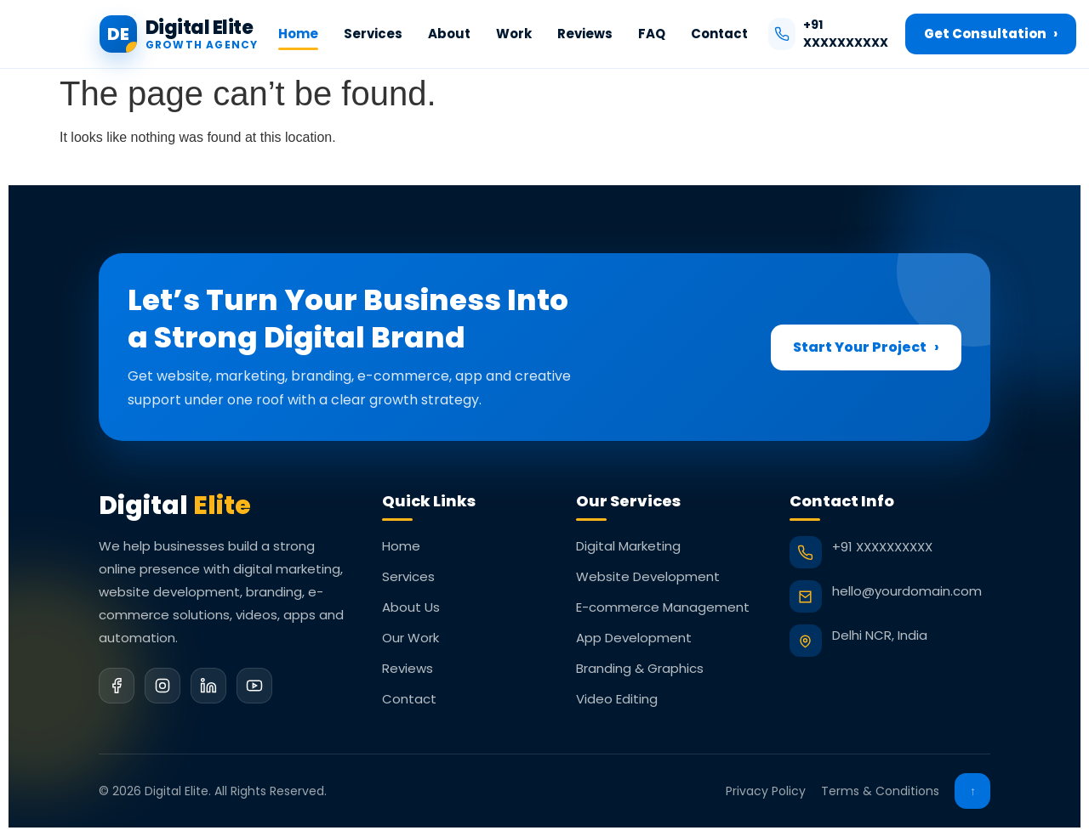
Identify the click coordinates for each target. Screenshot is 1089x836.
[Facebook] (116, 685)
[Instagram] (162, 685)
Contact (719, 33)
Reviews (585, 33)
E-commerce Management (663, 607)
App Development (634, 638)
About (449, 33)
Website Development (648, 576)
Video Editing (617, 699)
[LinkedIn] (208, 685)
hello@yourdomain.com (907, 591)
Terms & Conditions (880, 790)
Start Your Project (866, 347)
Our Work (410, 638)
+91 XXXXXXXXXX (828, 33)
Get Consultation (991, 34)
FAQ (651, 33)
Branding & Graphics (640, 668)
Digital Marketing (628, 546)
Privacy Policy (766, 790)
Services (373, 33)
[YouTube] (254, 685)
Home (298, 33)
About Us (411, 607)
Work (514, 33)
